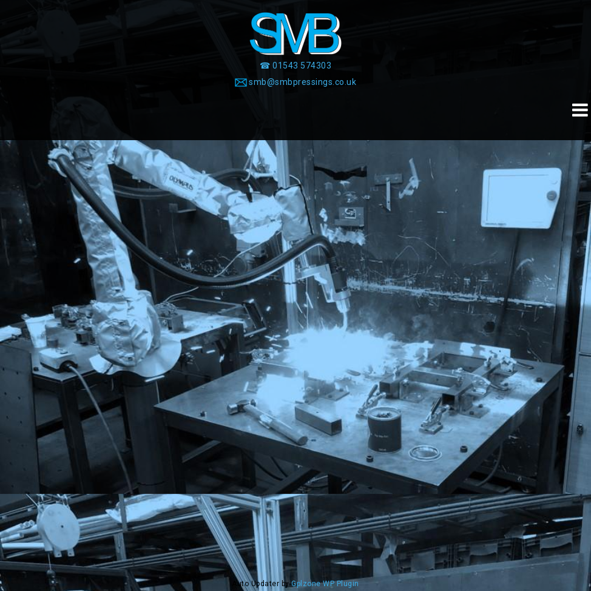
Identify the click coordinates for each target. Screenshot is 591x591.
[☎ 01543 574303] (295, 65)
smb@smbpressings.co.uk (302, 82)
